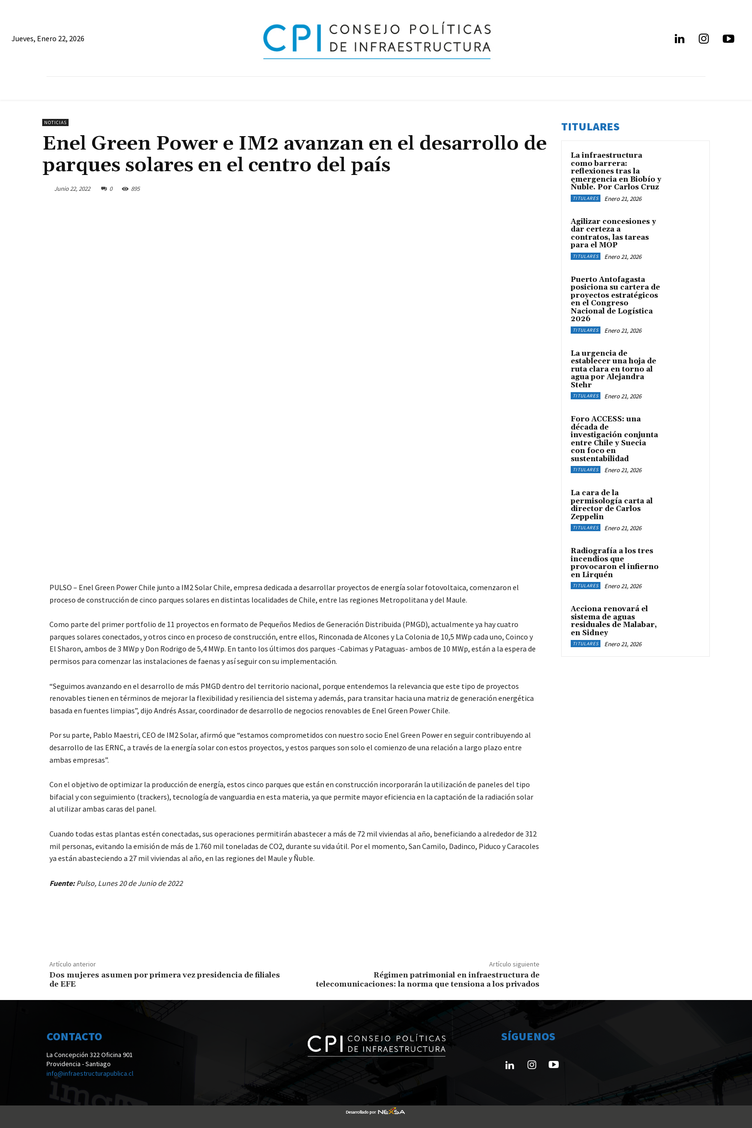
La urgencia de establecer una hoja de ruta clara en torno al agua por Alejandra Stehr (613, 369)
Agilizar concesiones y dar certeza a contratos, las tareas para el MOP (613, 233)
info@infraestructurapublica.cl (90, 1073)
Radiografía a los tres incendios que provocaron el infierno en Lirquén (614, 563)
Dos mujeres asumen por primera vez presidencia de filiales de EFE (164, 979)
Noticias (55, 122)
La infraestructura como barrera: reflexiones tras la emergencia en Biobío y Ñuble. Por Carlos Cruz (616, 171)
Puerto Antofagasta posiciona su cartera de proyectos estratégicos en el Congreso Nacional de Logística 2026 (615, 299)
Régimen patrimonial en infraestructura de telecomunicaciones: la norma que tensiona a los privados (428, 979)
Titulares (586, 198)
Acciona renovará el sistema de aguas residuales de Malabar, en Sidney (614, 621)
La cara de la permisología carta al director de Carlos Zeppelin (612, 505)
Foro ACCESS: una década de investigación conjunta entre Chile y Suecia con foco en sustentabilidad (614, 439)
